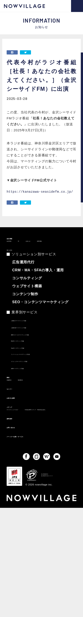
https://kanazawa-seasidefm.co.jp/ (40, 192)
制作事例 (32, 400)
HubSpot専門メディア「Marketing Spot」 (38, 449)
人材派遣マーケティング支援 (32, 340)
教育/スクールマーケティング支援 (36, 347)
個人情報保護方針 (51, 520)
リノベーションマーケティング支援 (37, 367)
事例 (11, 392)
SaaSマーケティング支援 (29, 360)
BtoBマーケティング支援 (29, 353)
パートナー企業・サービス (30, 484)
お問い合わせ (18, 472)
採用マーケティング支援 (29, 381)
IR (28, 248)
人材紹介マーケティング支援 (32, 333)
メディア (14, 434)
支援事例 (13, 400)
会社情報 (14, 240)
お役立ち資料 (18, 423)
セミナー (14, 411)
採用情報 (62, 248)
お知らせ (42, 248)
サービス (14, 259)
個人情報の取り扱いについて (58, 525)
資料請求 (14, 461)
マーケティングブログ (23, 442)
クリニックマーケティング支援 (34, 374)
